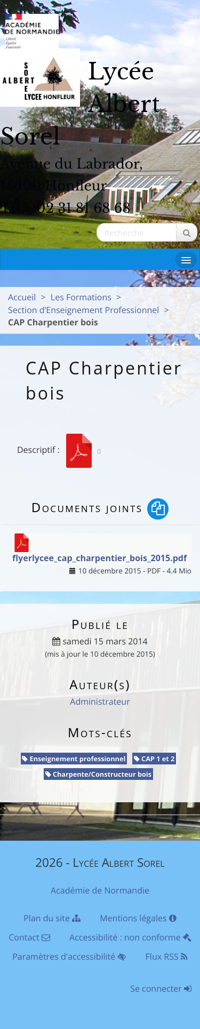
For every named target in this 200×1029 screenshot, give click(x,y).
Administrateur (100, 701)
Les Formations (81, 297)
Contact (29, 937)
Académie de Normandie (100, 890)
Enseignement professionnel (73, 758)
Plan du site (52, 918)
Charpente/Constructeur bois (98, 774)
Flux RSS (167, 956)
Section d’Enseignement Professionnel (83, 310)
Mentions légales (138, 918)
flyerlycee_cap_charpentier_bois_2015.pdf (99, 558)
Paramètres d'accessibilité (69, 956)
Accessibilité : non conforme (130, 937)
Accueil (22, 297)
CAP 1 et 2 (154, 758)
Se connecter (160, 988)
